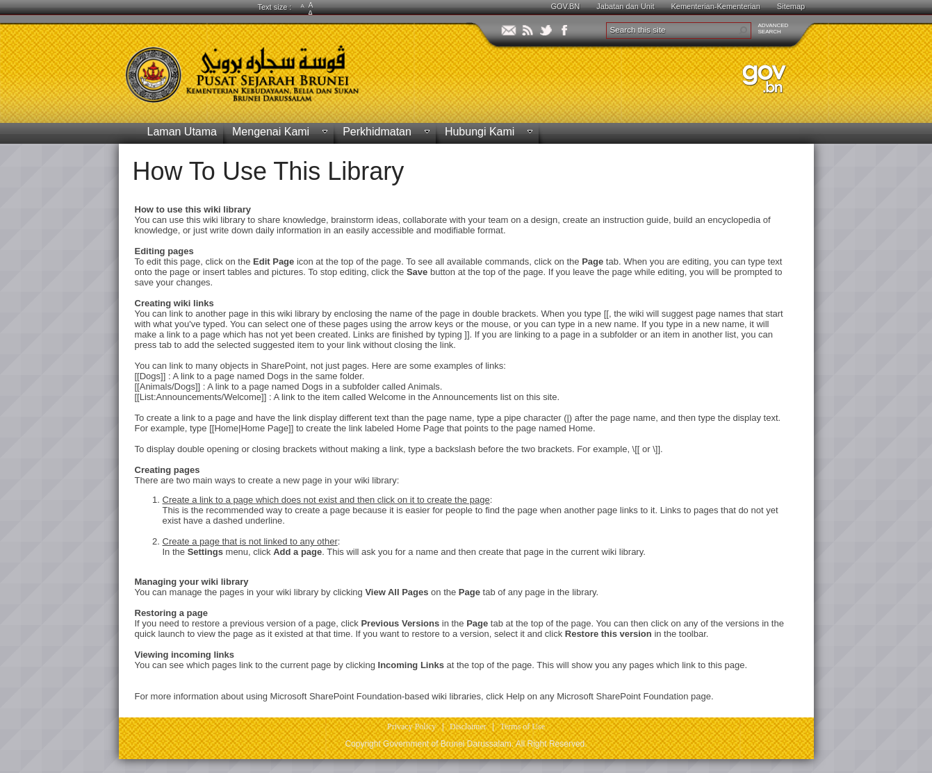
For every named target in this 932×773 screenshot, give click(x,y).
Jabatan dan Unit (625, 6)
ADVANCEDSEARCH (773, 28)
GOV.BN (565, 6)
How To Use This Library (268, 171)
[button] (743, 30)
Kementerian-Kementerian (715, 6)
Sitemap (791, 6)
